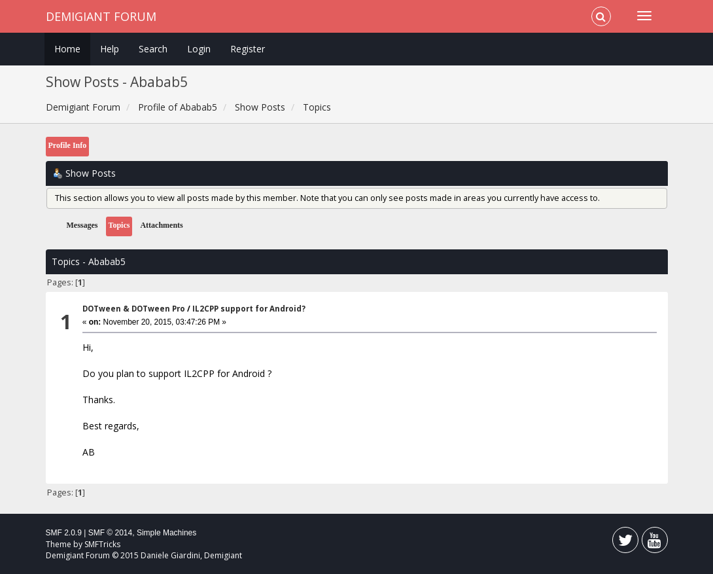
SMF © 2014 (110, 532)
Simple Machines (166, 532)
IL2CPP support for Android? (248, 309)
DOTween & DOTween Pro (133, 309)
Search (153, 49)
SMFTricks (102, 544)
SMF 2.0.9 (64, 532)
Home (67, 49)
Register (247, 49)
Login (199, 49)
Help (109, 49)
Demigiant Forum (101, 16)
